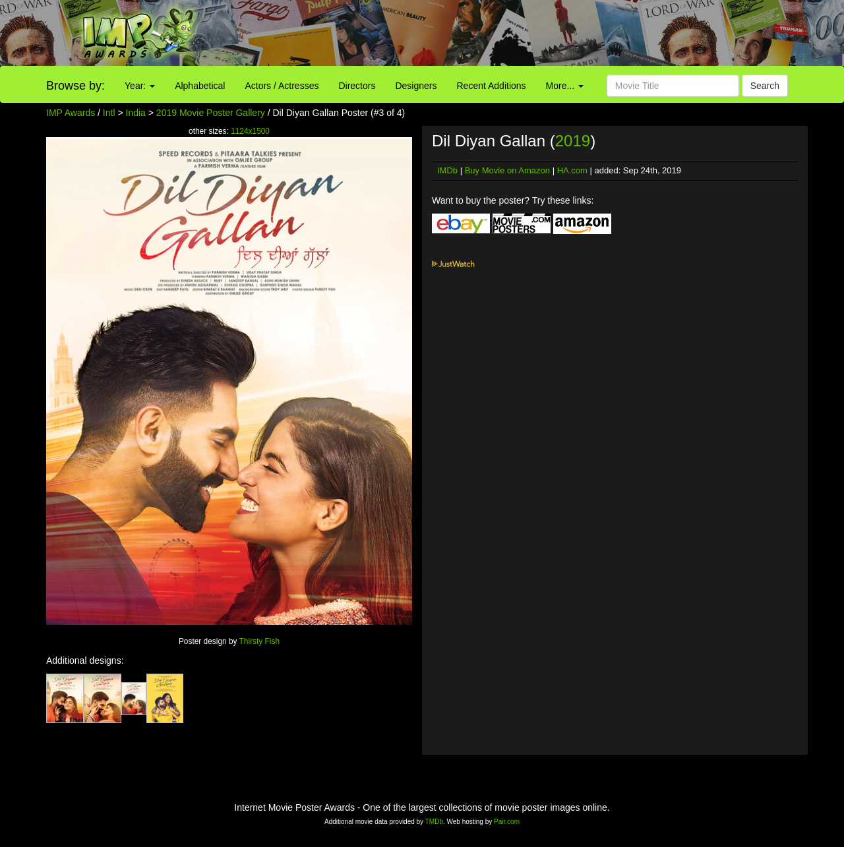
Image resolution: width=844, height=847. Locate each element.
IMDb (447, 170)
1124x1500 (250, 131)
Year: (140, 85)
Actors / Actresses (281, 85)
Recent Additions (491, 85)
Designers (416, 85)
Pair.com (507, 821)
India (136, 112)
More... (565, 85)
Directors (356, 85)
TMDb (434, 821)
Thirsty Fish (259, 641)
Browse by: (75, 85)
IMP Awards (70, 112)
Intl (109, 112)
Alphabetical (200, 85)
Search (764, 85)
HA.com (572, 170)
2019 (572, 141)
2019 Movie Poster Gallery (210, 112)
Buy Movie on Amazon (507, 170)
